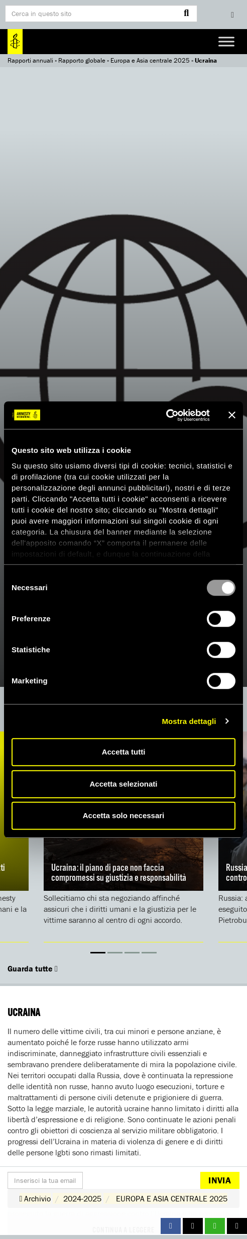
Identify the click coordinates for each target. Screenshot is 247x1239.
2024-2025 (82, 1198)
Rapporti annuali (30, 60)
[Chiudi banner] (231, 415)
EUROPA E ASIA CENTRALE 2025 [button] (171, 1198)
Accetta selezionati (123, 784)
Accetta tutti (124, 752)
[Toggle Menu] (226, 41)
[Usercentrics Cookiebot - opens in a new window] (166, 415)
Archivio (35, 1198)
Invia (219, 1180)
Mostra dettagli (189, 721)
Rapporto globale (81, 60)
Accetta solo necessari (124, 815)
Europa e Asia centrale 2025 (150, 60)
